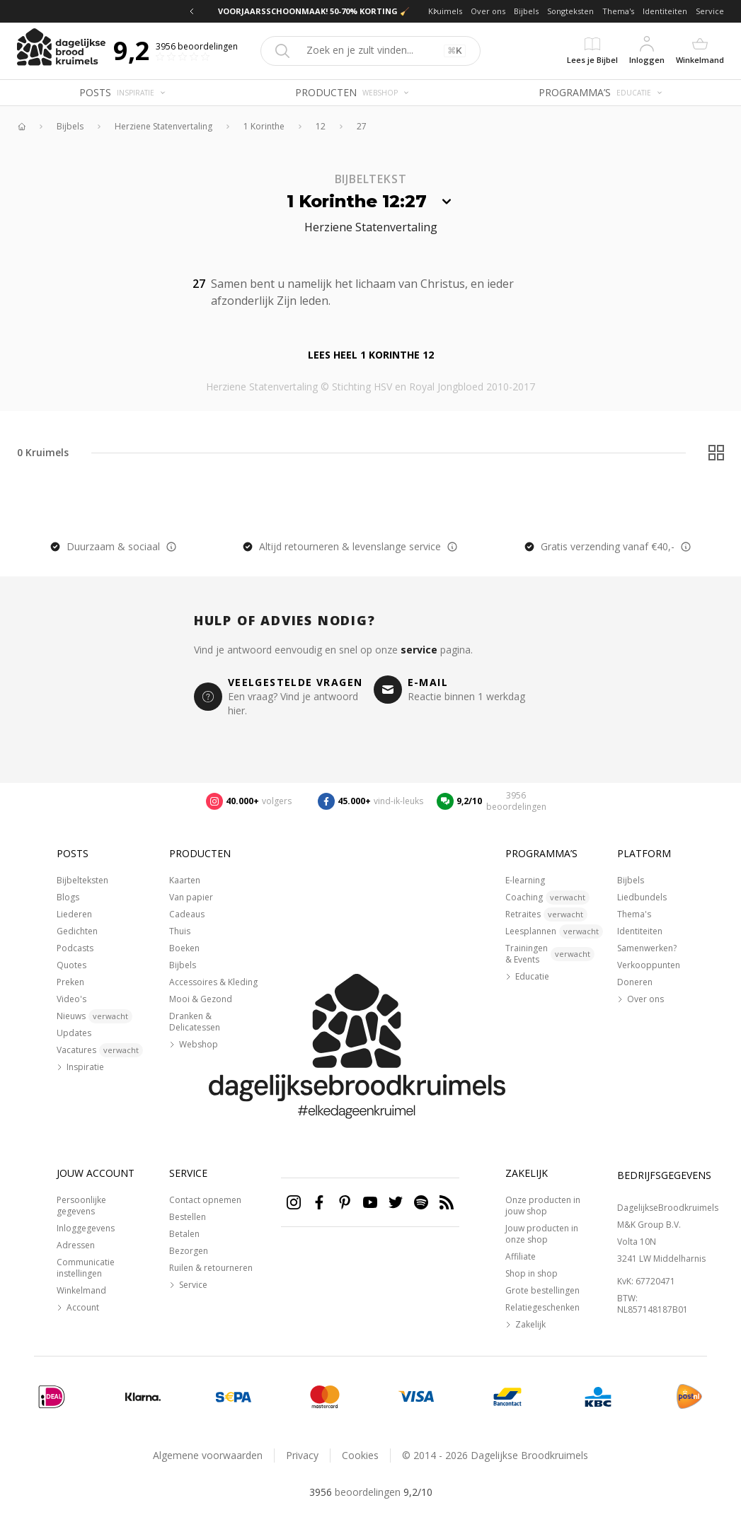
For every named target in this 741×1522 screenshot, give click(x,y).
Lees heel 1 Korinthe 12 (371, 354)
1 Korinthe (264, 126)
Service (710, 11)
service (419, 649)
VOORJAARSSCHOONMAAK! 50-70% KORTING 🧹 (314, 11)
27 (362, 126)
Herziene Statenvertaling (163, 126)
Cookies (360, 1455)
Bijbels (526, 11)
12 (321, 126)
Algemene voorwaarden (208, 1455)
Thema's (618, 11)
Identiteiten (665, 11)
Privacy (302, 1455)
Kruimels (445, 11)
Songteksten (570, 11)
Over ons (488, 11)
